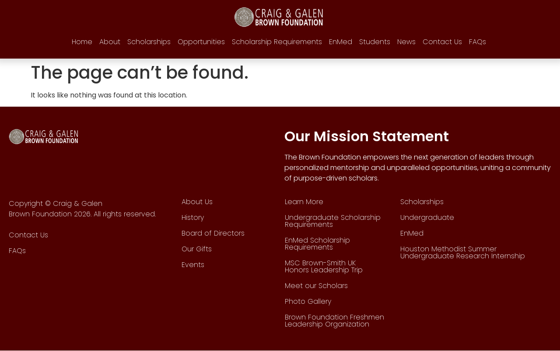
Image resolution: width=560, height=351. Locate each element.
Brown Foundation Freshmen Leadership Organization (334, 320)
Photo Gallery (308, 301)
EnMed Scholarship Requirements (317, 243)
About (109, 42)
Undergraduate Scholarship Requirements (333, 220)
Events (193, 265)
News (406, 42)
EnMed (340, 42)
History (193, 217)
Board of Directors (213, 233)
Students (374, 42)
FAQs (477, 42)
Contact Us (442, 42)
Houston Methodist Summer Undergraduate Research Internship (462, 252)
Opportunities (201, 42)
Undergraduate (427, 217)
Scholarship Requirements (277, 42)
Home (82, 42)
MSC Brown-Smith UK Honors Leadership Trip (324, 266)
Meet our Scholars (316, 286)
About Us (197, 202)
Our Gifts (197, 249)
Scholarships (149, 42)
